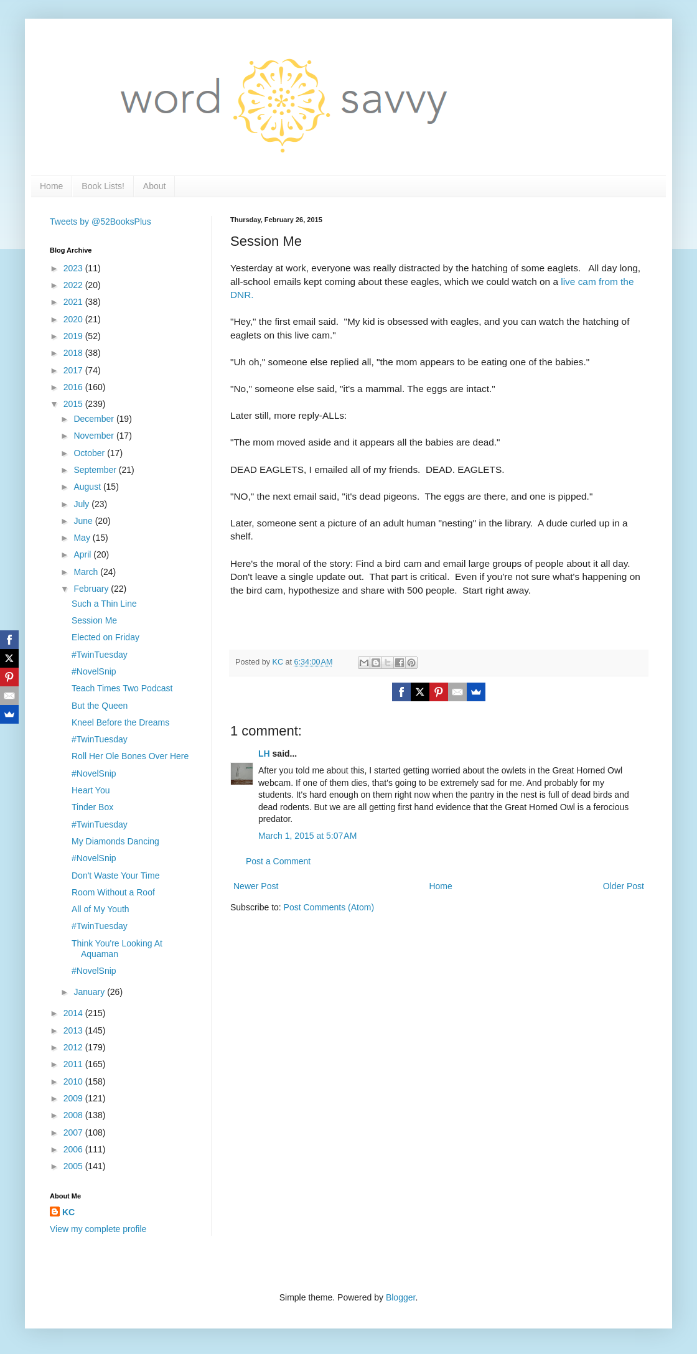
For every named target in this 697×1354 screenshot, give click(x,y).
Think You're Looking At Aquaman (117, 948)
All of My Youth (100, 909)
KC (68, 1212)
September (95, 470)
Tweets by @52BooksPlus (100, 221)
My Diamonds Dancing (115, 841)
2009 (74, 1098)
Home (51, 186)
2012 (74, 1047)
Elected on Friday (105, 637)
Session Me (94, 620)
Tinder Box (92, 807)
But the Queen (100, 706)
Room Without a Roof (113, 892)
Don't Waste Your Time (115, 875)
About (154, 186)
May (82, 538)
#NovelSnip (94, 671)
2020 (74, 319)
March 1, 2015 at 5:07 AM (307, 836)
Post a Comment (278, 861)
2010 (74, 1081)
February (92, 589)
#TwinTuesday (100, 655)
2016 (74, 387)
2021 (74, 302)
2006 (74, 1149)
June (84, 521)
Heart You (91, 790)
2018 (74, 353)
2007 (74, 1132)
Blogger (400, 1297)
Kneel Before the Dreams (120, 722)
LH (264, 754)
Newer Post (255, 886)
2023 (74, 268)
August (88, 487)
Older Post (623, 886)
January (90, 992)
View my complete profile (98, 1229)
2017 (74, 370)
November (94, 436)
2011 (74, 1064)
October (90, 453)
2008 (74, 1115)
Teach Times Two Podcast (122, 688)
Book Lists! (103, 186)
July (82, 504)
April (83, 554)
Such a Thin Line (104, 604)
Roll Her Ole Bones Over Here (130, 756)
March (86, 572)
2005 (74, 1166)
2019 (74, 336)
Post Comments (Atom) (329, 907)
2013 (74, 1030)
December (94, 419)
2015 (74, 404)
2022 (74, 285)
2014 (74, 1013)
